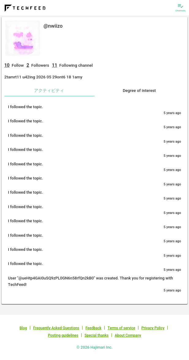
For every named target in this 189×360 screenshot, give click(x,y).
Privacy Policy (153, 328)
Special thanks (97, 335)
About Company (128, 335)
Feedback (93, 328)
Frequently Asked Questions (56, 328)
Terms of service (121, 328)
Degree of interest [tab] (139, 90)
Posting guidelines (63, 335)
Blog (23, 328)
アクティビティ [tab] (49, 90)
